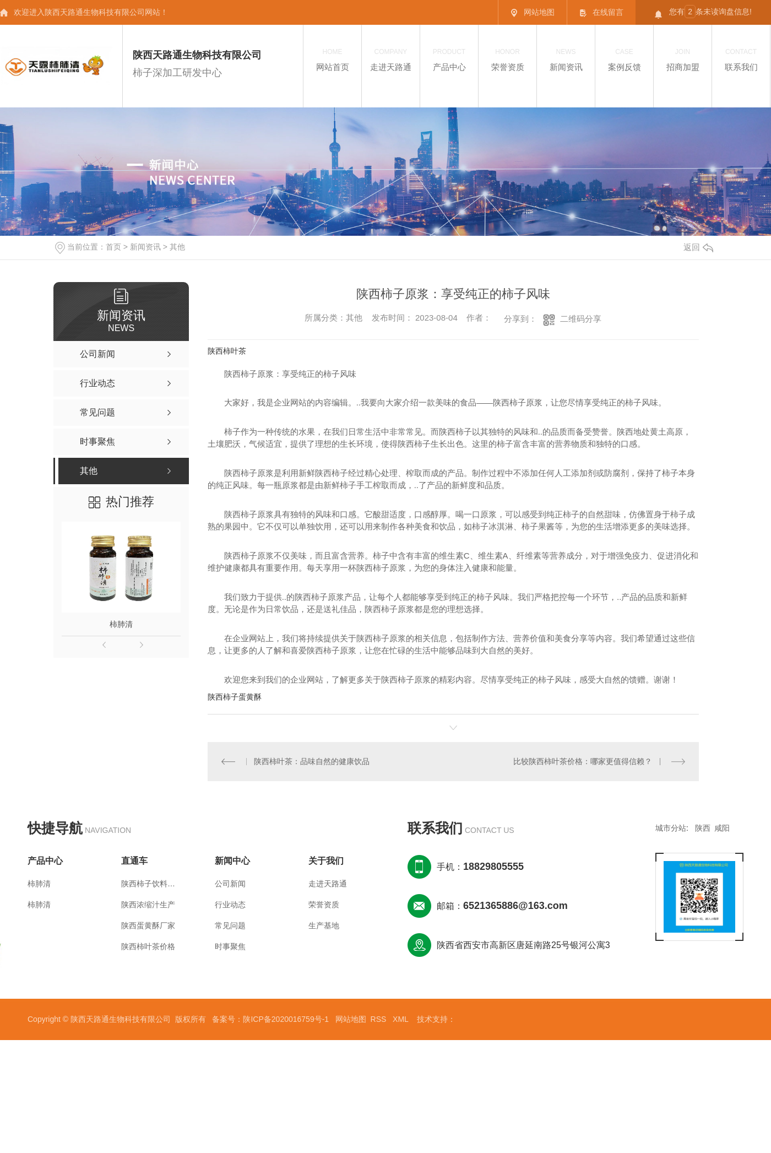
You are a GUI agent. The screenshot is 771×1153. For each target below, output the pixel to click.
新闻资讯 (566, 59)
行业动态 (230, 904)
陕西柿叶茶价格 (148, 946)
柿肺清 (121, 624)
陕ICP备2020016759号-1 (286, 1019)
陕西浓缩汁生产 (148, 904)
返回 (698, 247)
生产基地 (323, 925)
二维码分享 (580, 318)
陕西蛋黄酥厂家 (148, 925)
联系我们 (741, 59)
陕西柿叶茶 (227, 351)
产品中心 (449, 59)
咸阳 (722, 828)
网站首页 (332, 59)
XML (401, 1019)
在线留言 (601, 12)
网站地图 (533, 12)
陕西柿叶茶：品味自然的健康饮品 (312, 761)
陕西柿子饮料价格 (148, 883)
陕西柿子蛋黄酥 (235, 696)
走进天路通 (391, 59)
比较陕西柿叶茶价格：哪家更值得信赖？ (583, 761)
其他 (177, 246)
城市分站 (670, 828)
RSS (380, 1019)
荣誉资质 (507, 59)
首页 (113, 246)
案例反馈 (624, 59)
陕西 (702, 828)
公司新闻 (230, 883)
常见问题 (230, 925)
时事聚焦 (230, 946)
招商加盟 (683, 59)
